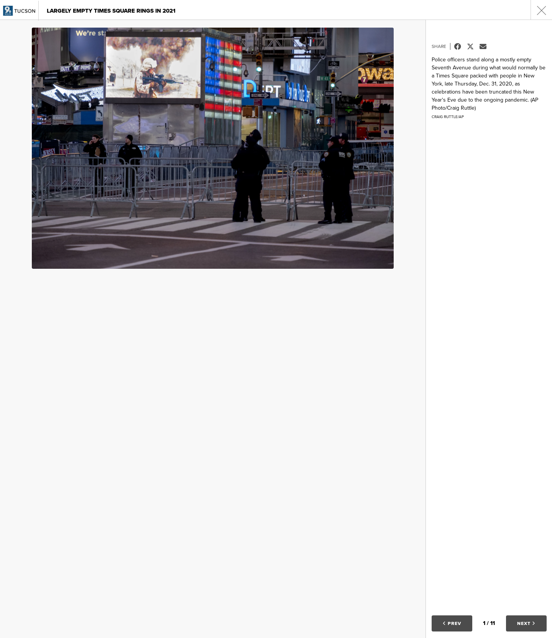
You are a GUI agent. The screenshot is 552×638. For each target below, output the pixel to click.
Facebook (460, 46)
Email (486, 46)
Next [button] (526, 623)
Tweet (473, 46)
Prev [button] (452, 623)
